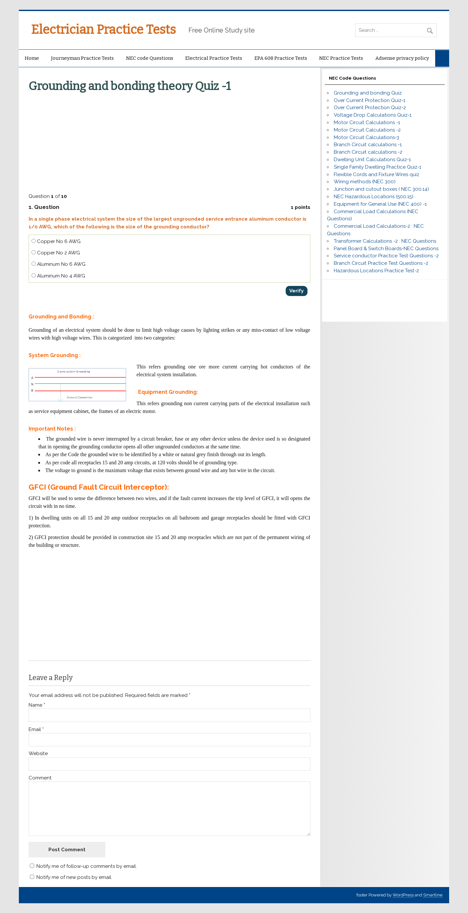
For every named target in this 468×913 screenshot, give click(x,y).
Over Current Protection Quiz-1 (369, 100)
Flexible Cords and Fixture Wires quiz (376, 174)
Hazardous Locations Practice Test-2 (376, 271)
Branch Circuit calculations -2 (368, 152)
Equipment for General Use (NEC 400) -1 (380, 204)
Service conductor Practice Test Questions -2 (386, 256)
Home (32, 58)
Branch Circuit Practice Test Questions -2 (381, 263)
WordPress (403, 895)
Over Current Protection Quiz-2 (370, 107)
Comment (40, 778)
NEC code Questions (149, 58)
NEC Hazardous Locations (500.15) (373, 196)
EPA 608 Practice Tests (280, 58)
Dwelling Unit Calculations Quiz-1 (372, 159)
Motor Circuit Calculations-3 (366, 137)
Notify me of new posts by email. (74, 877)
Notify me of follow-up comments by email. (86, 866)
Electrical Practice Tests (213, 58)
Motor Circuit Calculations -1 (367, 122)
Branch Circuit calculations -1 (368, 145)
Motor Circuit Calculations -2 (367, 130)
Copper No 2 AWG (56, 253)
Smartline (432, 895)
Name (37, 705)
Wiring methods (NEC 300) (365, 182)
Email (36, 729)
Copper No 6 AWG (56, 241)
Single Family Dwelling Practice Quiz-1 (377, 167)
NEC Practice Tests (341, 58)
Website (38, 753)
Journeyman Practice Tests (82, 58)
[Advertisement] (170, 141)
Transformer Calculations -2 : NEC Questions (385, 241)
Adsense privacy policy (402, 58)
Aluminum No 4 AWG (58, 276)
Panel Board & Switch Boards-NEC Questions (386, 248)
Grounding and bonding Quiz (368, 93)
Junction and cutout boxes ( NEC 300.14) (381, 189)
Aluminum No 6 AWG (58, 264)
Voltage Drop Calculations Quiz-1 (372, 115)
